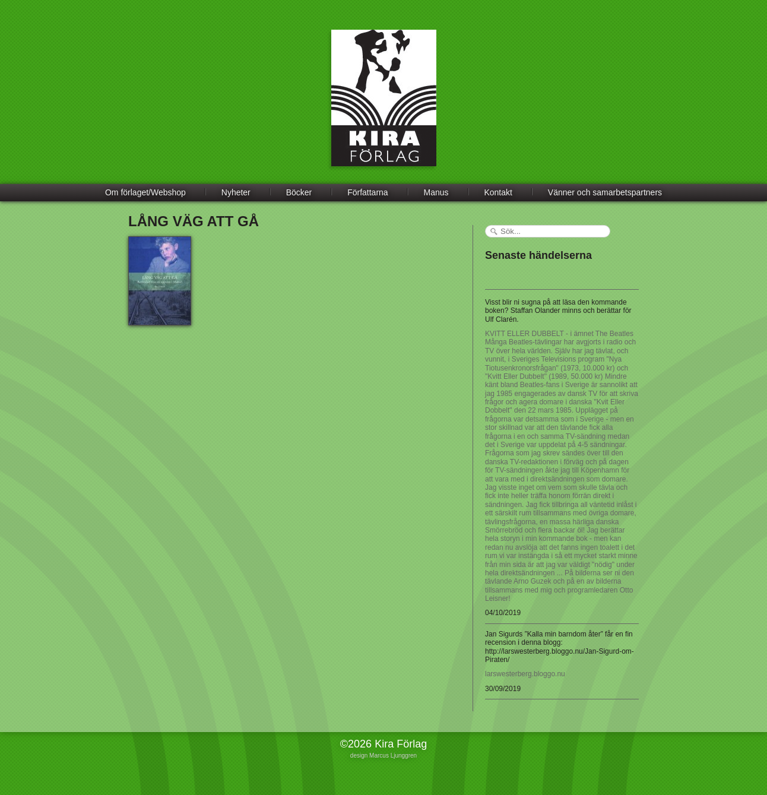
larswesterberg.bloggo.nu (525, 674)
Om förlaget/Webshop (145, 192)
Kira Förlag (383, 107)
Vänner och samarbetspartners (605, 192)
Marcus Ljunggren (393, 755)
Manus (436, 192)
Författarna (367, 192)
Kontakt (498, 192)
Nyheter (236, 192)
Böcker (299, 192)
